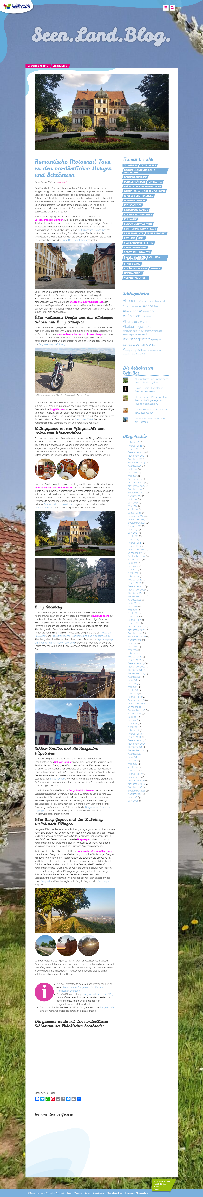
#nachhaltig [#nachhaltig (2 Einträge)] (127, 335)
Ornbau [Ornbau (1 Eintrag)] (138, 354)
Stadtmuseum (57, 778)
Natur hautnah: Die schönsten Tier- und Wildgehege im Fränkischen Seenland (151, 400)
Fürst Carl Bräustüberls (74, 240)
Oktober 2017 (135, 747)
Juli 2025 (132, 469)
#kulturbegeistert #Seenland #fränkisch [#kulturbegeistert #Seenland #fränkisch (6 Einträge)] (143, 331)
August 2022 (134, 559)
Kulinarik (130, 219)
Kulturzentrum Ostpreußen (92, 230)
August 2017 (134, 753)
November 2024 (136, 486)
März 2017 (133, 770)
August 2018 (134, 713)
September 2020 (137, 636)
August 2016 (134, 794)
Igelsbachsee (132, 205)
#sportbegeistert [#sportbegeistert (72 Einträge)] (136, 339)
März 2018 (133, 730)
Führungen (103, 881)
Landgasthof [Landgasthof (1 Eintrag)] (127, 354)
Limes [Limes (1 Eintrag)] (134, 354)
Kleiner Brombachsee (138, 214)
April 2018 (133, 727)
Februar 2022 (135, 579)
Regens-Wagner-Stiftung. (53, 344)
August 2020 (135, 640)
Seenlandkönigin (135, 247)
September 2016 (136, 790)
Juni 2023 (133, 532)
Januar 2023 (134, 546)
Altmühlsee (148, 165)
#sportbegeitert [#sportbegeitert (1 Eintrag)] (156, 340)
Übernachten (133, 273)
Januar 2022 (134, 583)
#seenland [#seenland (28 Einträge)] (139, 334)
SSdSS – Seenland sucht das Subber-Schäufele (142, 258)
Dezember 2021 (136, 586)
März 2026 (133, 442)
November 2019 (136, 666)
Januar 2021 (134, 623)
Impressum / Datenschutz (136, 1193)
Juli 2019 (132, 680)
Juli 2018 (132, 717)
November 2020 (136, 630)
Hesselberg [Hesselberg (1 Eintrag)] (157, 350)
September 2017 (136, 750)
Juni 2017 (133, 760)
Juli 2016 (132, 797)
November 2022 (136, 549)
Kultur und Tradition (138, 224)
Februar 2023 (135, 542)
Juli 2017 (132, 757)
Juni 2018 (133, 720)
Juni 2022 (133, 566)
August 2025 (134, 465)
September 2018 (136, 710)
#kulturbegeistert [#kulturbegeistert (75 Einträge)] (137, 326)
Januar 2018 (134, 737)
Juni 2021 (133, 606)
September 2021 (136, 596)
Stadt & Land (60, 66)
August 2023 (134, 526)
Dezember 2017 (136, 740)
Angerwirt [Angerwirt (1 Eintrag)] (146, 350)
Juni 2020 (133, 646)
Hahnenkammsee (134, 200)
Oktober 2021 (135, 593)
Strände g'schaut (135, 268)
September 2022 (136, 556)
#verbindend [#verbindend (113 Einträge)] (144, 344)
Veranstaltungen (135, 278)
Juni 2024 (133, 502)
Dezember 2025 (136, 452)
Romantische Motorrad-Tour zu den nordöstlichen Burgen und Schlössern (73, 168)
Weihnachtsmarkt (44, 507)
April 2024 (133, 509)
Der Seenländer (134, 181)
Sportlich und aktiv (38, 66)
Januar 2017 (134, 777)
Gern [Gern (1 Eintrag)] (151, 350)
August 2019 (134, 676)
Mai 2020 (133, 650)
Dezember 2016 (136, 780)
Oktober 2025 (135, 459)
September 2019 (136, 673)
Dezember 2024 (136, 482)
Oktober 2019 (135, 670)
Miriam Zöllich (63, 182)
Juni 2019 (133, 683)
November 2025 (136, 455)
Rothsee (129, 238)
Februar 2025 (135, 479)
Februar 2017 (135, 773)
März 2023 (133, 539)
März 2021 (133, 616)
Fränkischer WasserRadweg (142, 186)
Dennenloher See (135, 177)
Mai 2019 (132, 686)
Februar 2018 (135, 733)
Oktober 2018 (135, 707)
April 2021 (133, 613)
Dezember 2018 (136, 700)
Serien (87, 1193)
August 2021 (134, 599)
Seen (141, 238)
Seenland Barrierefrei (138, 242)
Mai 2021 (132, 609)
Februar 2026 (135, 445)
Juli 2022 (132, 563)
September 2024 (137, 492)
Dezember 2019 (136, 663)
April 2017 (133, 767)
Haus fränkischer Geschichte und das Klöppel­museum (81, 636)
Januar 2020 (134, 660)
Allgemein (130, 165)
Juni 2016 (133, 800)
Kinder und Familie (136, 210)
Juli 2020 (133, 643)
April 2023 (133, 536)
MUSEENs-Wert (156, 233)
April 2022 (133, 573)
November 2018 (136, 703)
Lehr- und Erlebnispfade (140, 228)
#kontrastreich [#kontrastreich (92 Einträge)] (135, 321)
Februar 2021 (135, 619)
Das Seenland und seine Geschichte (139, 171)
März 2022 (133, 576)
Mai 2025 (133, 475)
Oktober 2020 (135, 633)
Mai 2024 (133, 506)
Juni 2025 (133, 472)
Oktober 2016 (135, 787)
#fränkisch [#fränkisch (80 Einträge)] (131, 316)
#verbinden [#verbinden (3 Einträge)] (127, 345)
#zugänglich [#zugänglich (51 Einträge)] (132, 349)
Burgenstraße (107, 1007)
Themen (155, 268)
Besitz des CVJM (84, 419)
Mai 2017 (132, 763)
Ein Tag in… (155, 181)
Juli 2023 (132, 529)
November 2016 (136, 783)
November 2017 (136, 743)
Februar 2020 (135, 656)
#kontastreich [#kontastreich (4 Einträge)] (147, 316)
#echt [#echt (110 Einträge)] (148, 306)
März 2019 (133, 693)
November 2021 (136, 589)
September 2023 (137, 522)
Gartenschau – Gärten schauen (144, 191)
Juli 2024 (132, 499)
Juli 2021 (132, 603)
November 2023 (136, 519)
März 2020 (133, 653)
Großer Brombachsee (138, 195)
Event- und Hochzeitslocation (60, 504)
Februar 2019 (135, 696)
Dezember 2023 (136, 516)
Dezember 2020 (136, 626)
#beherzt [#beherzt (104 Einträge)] (130, 300)
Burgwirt (45, 881)
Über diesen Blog (114, 1193)
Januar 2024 (134, 512)
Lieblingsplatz (133, 233)
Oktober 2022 (135, 553)
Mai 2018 (132, 723)
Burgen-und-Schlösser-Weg (98, 994)
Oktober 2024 (135, 489)
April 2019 (133, 690)
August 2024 (134, 496)
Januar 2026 (134, 449)
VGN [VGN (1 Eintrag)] (143, 354)
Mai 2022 (132, 569)
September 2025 (137, 462)
